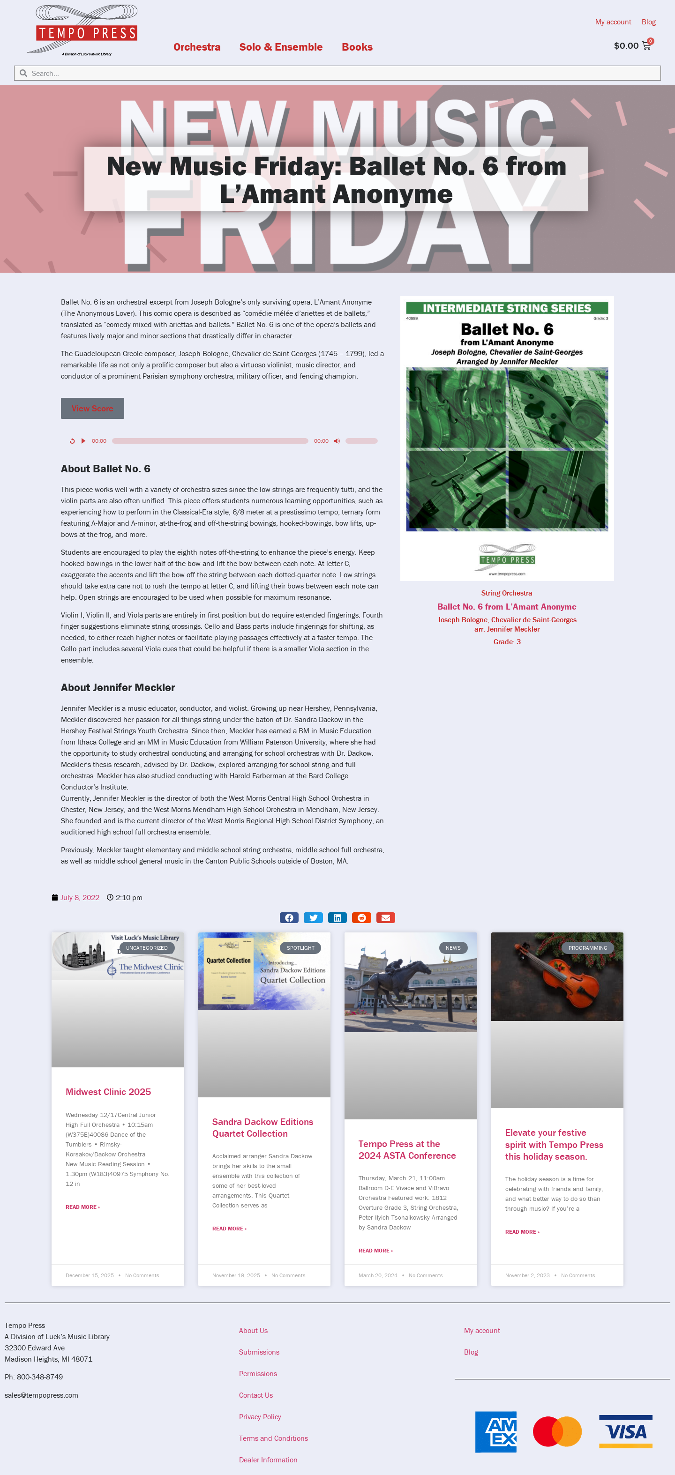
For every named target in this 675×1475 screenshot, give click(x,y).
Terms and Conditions (273, 1438)
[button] (289, 917)
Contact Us (256, 1395)
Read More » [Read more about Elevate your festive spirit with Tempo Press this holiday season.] (522, 1231)
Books (357, 47)
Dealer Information (268, 1459)
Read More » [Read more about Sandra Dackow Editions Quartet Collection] (229, 1228)
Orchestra (197, 47)
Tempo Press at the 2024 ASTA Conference (407, 1150)
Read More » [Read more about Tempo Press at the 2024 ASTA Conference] (376, 1250)
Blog (649, 21)
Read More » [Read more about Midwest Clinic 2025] (83, 1206)
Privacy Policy (260, 1416)
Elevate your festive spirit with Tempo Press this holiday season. (554, 1144)
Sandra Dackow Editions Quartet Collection (263, 1128)
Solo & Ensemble (281, 47)
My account (613, 21)
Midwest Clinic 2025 (108, 1092)
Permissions (258, 1373)
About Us (253, 1330)
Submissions (259, 1351)
